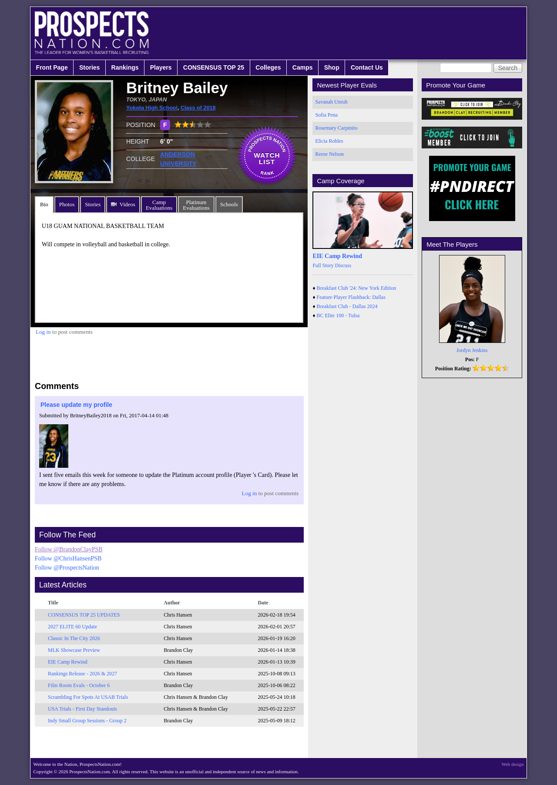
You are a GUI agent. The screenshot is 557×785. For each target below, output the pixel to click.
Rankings (125, 67)
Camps (302, 67)
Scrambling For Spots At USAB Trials (88, 697)
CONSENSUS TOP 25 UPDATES (84, 615)
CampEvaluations (159, 205)
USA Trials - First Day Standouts (82, 709)
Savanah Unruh (331, 102)
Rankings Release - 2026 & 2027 (82, 674)
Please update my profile (76, 404)
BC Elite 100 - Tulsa (338, 315)
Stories (89, 67)
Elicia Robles (329, 141)
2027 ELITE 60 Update (72, 627)
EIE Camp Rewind (67, 662)
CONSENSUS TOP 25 (213, 67)
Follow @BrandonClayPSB (69, 549)
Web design (513, 764)
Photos (66, 204)
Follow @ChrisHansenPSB (68, 558)
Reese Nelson (329, 154)
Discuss (343, 265)
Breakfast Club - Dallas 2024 (347, 306)
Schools (229, 204)
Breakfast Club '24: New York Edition (356, 288)
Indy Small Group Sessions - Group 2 (87, 721)
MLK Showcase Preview (74, 650)
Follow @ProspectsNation (67, 567)
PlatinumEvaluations (196, 205)
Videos (127, 204)
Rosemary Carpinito (336, 128)
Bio (44, 204)
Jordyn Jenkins (472, 350)
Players (161, 67)
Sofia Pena (326, 115)
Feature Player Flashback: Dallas (351, 297)
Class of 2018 (198, 108)
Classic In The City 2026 (74, 638)
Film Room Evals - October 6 (79, 685)
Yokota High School (152, 108)
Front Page (52, 67)
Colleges (268, 67)
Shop (331, 67)
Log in (43, 332)
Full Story (322, 265)
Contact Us (367, 67)
